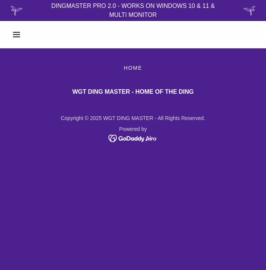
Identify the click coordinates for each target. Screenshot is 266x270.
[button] (27, 34)
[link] (133, 138)
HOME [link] (133, 68)
